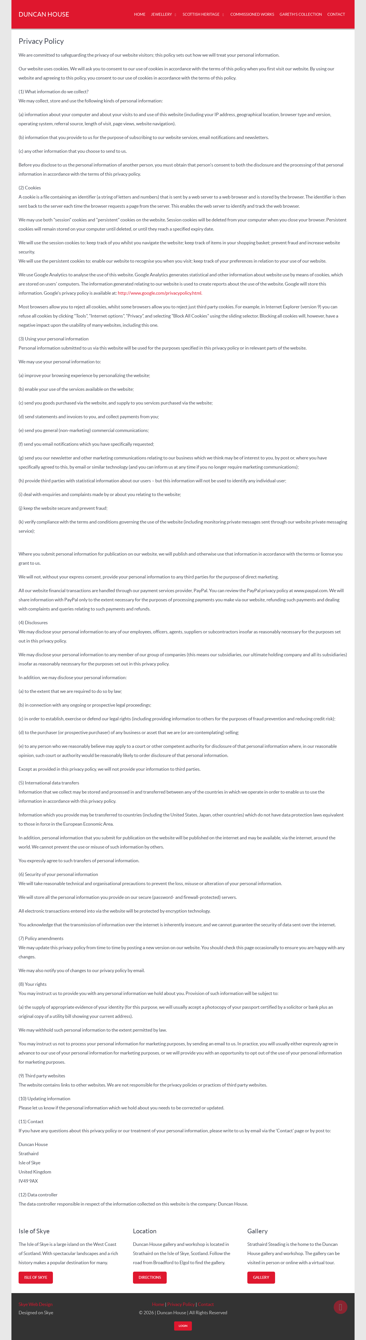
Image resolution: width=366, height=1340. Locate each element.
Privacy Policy (181, 1304)
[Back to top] (340, 1307)
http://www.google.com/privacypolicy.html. (160, 293)
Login (183, 1325)
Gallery (261, 1277)
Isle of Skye (35, 1277)
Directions (150, 1277)
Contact (206, 1304)
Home (158, 1304)
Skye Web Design (36, 1304)
